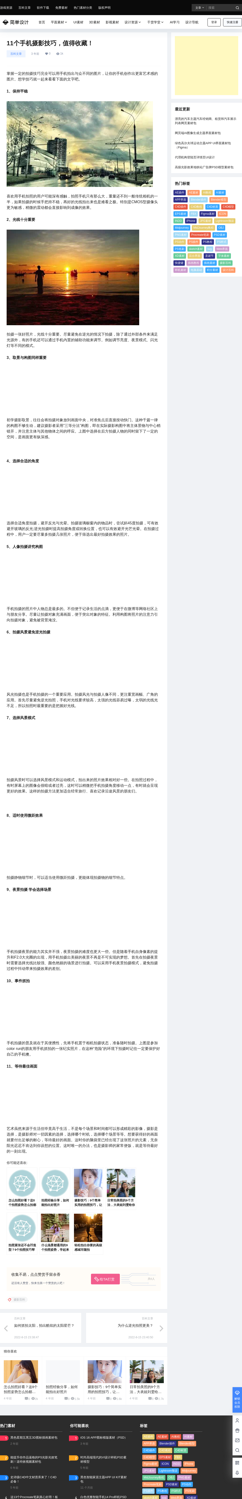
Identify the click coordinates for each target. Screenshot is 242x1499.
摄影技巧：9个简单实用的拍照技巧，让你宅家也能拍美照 (104, 1392)
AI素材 (220, 192)
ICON (222, 213)
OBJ (221, 227)
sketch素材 (196, 249)
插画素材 (209, 263)
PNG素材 (181, 234)
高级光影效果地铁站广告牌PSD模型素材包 (204, 167)
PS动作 (179, 242)
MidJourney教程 (203, 227)
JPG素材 (205, 221)
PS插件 (193, 242)
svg (209, 249)
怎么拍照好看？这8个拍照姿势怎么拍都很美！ (21, 1392)
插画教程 (193, 263)
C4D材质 (212, 206)
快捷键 (179, 263)
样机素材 (180, 270)
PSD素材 (219, 234)
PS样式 (221, 242)
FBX (193, 213)
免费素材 (61, 7)
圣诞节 (209, 255)
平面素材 (59, 22)
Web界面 (222, 249)
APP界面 (180, 199)
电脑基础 (196, 270)
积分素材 (212, 270)
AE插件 (179, 192)
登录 (214, 22)
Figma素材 (207, 213)
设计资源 (133, 22)
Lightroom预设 (225, 221)
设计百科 (228, 270)
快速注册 (232, 22)
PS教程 (207, 242)
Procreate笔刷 (200, 234)
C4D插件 (180, 206)
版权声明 (104, 7)
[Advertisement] (206, 65)
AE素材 (193, 192)
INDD (178, 221)
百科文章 (24, 7)
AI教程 (207, 192)
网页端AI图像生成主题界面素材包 (198, 133)
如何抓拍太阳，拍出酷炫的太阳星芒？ (44, 1325)
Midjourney (182, 227)
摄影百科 (225, 263)
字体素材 (223, 255)
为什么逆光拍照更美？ (135, 1325)
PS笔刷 (179, 249)
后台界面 (194, 255)
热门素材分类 (83, 7)
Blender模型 (218, 199)
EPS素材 (180, 213)
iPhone (190, 221)
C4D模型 (228, 206)
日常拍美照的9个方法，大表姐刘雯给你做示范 (146, 1392)
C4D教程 (196, 206)
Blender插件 (198, 199)
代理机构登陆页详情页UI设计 (195, 157)
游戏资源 (6, 7)
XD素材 (180, 255)
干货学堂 (155, 22)
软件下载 (43, 7)
